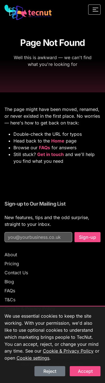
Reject (49, 371)
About (10, 254)
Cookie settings (33, 358)
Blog (9, 281)
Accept (85, 371)
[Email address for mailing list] (38, 237)
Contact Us (16, 272)
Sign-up (87, 237)
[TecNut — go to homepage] (28, 12)
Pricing (11, 263)
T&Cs (9, 299)
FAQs (9, 290)
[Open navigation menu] (94, 10)
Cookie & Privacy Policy (68, 351)
